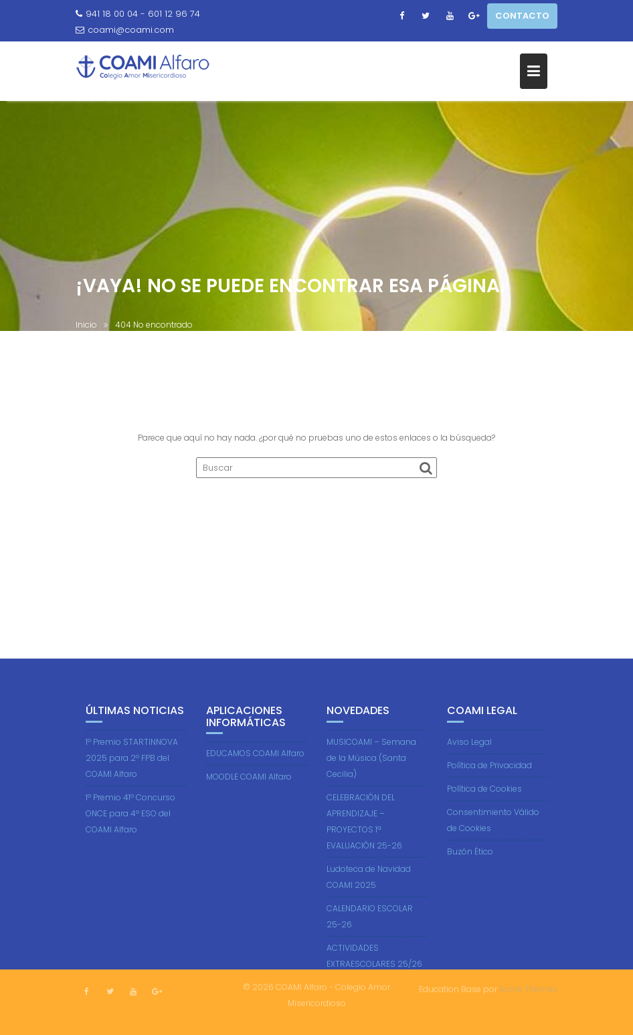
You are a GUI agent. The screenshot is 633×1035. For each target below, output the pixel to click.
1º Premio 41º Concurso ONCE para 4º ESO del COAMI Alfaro (130, 818)
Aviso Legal (469, 746)
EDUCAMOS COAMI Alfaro (255, 758)
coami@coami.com (125, 29)
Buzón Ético (470, 856)
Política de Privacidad (489, 770)
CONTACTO (522, 15)
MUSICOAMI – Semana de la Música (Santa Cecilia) (371, 762)
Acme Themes (528, 988)
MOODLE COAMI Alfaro (249, 782)
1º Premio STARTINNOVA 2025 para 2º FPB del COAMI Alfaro (132, 762)
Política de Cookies (484, 793)
